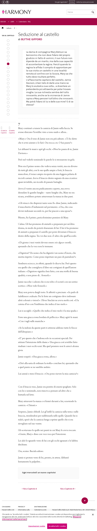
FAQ (29, 22)
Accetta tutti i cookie (57, 526)
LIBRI (12, 22)
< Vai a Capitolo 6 (29, 489)
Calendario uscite (40, 510)
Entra (72, 2)
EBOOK (3, 22)
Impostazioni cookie (36, 526)
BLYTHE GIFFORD (31, 39)
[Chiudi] (93, 514)
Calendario (23, 22)
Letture (8, 28)
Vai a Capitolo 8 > (67, 489)
